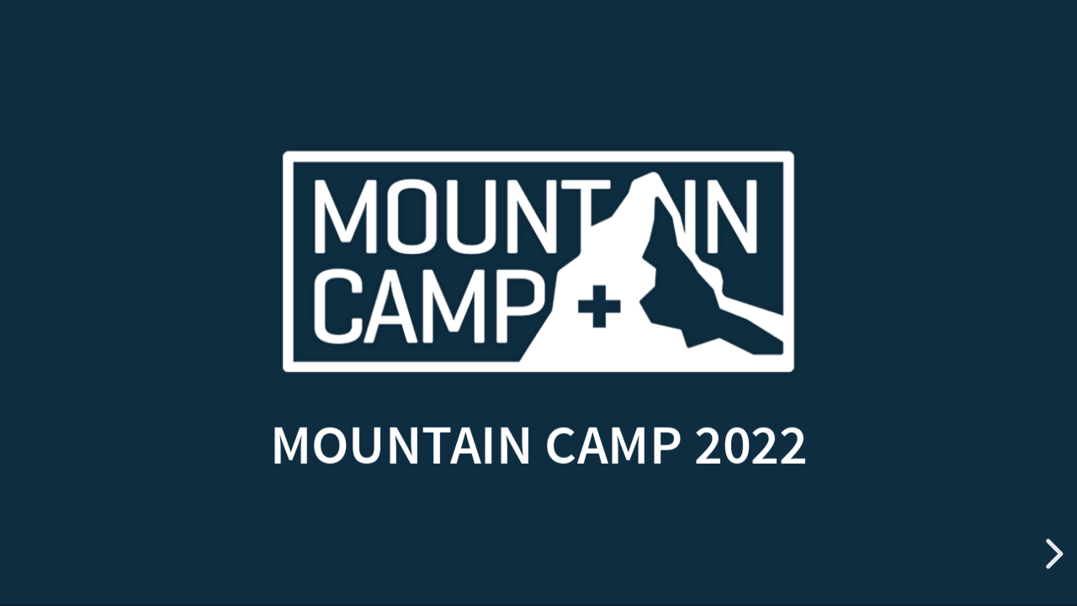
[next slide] (1052, 554)
